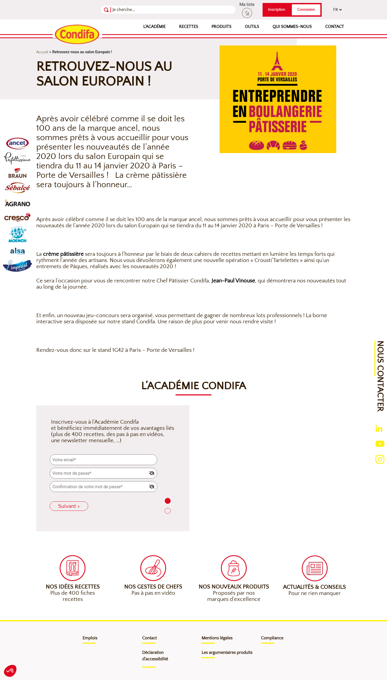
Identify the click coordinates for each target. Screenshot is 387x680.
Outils (252, 26)
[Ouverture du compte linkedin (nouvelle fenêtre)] (378, 428)
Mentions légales (217, 638)
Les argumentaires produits (227, 652)
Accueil (42, 52)
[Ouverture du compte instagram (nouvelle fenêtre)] (379, 458)
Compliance (272, 638)
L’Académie (154, 26)
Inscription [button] (276, 10)
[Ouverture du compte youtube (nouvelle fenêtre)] (380, 443)
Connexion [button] (306, 10)
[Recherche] (138, 9)
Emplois (90, 638)
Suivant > (69, 506)
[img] (152, 473)
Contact (334, 26)
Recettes (188, 26)
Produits (221, 26)
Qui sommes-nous (292, 26)
